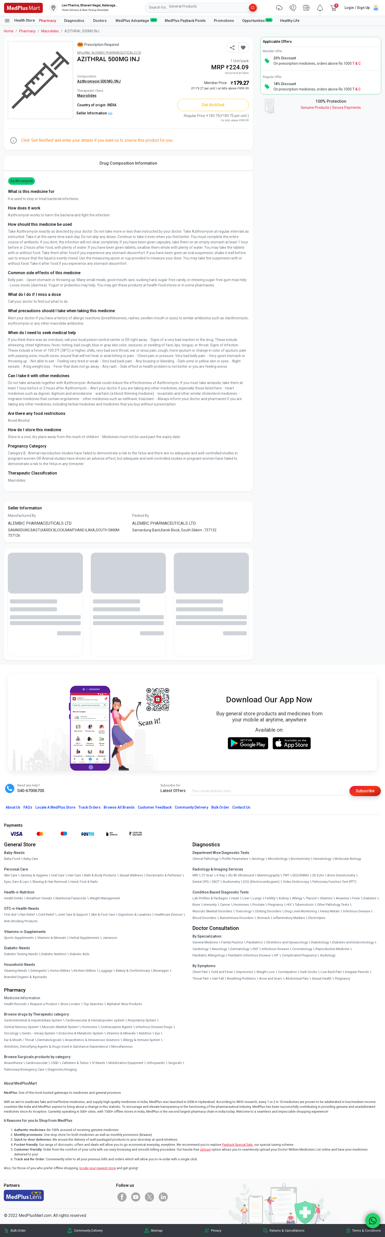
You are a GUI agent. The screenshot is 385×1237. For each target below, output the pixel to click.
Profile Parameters (235, 859)
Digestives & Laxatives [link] (134, 914)
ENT (255, 949)
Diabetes (369, 898)
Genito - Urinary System (38, 1033)
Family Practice (232, 942)
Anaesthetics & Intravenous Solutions (92, 1040)
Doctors (100, 21)
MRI (195, 875)
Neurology (219, 949)
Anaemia (342, 898)
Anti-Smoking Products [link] (21, 921)
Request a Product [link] (43, 1004)
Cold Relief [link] (46, 914)
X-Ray (220, 875)
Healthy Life (289, 21)
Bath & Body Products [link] (100, 875)
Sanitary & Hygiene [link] (34, 875)
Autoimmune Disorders (237, 918)
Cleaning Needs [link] (15, 970)
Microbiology (277, 859)
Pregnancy (275, 904)
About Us (13, 807)
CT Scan (207, 875)
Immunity (210, 904)
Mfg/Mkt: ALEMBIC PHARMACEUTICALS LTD (109, 53)
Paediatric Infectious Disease (249, 955)
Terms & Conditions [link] (366, 1230)
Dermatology (239, 949)
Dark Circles (308, 972)
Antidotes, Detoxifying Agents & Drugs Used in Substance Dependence (56, 1046)
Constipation (287, 972)
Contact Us (241, 807)
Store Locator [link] (70, 1004)
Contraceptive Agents (116, 1027)
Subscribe (365, 790)
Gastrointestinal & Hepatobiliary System (33, 1020)
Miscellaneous (122, 1046)
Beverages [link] (161, 970)
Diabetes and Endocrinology (353, 942)
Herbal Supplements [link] (84, 938)
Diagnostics (74, 21)
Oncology (11, 1033)
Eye (157, 1033)
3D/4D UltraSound (241, 875)
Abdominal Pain (297, 978)
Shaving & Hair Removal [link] (49, 882)
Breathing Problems (241, 978)
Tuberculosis (304, 904)
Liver (245, 898)
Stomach (263, 918)
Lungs (257, 898)
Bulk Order (220, 807)
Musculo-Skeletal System (60, 1027)
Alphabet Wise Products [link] (124, 1004)
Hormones (89, 1027)
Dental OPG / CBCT (206, 882)
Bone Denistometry (341, 875)
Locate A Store (55, 807)
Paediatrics (254, 942)
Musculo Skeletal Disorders (212, 911)
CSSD (55, 1063)
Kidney (284, 898)
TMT (286, 875)
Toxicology (244, 911)
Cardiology (201, 949)
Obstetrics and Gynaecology (287, 942)
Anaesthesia (13, 1063)
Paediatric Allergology (209, 955)
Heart (235, 898)
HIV (289, 904)
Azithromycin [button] (21, 181)
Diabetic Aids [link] (79, 954)
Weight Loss (265, 972)
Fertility (270, 898)
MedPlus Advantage (136, 20)
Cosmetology (302, 949)
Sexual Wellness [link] (131, 875)
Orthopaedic (156, 1063)
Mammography (268, 875)
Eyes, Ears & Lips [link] (16, 882)
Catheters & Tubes (75, 1063)
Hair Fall (218, 978)
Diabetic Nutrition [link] (53, 954)
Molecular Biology (348, 859)
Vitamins (326, 898)
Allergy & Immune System (141, 1040)
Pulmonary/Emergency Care (24, 1069)
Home (8, 31)
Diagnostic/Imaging (62, 1069)
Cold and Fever (222, 972)
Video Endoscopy (296, 882)
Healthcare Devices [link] (169, 914)
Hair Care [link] (74, 875)
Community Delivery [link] (88, 1230)
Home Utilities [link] (60, 970)
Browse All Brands (119, 807)
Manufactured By (22, 516)
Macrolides (50, 31)
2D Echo (318, 875)
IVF (276, 955)
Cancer (225, 904)
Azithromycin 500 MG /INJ (99, 81)
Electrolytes (316, 918)
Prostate (258, 904)
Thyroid (311, 898)
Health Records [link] (15, 1004)
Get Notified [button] (213, 104)
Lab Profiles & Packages (210, 898)
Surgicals (175, 1063)
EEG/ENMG (301, 875)
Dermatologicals (49, 1040)
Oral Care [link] (57, 875)
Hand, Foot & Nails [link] (84, 882)
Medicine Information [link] (22, 998)
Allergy (297, 898)
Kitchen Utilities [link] (85, 970)
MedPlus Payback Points (185, 21)
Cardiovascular (37, 1063)
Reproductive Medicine (332, 949)
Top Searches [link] (93, 1004)
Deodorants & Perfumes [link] (164, 875)
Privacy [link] (216, 1230)
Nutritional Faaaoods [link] (71, 898)
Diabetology (320, 942)
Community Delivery (191, 807)
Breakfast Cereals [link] (39, 898)
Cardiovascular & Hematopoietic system (95, 1020)
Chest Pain (200, 972)
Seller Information (94, 113)
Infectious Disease (356, 911)
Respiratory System (142, 1020)
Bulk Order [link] (18, 1230)
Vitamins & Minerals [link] (51, 938)
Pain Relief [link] (27, 914)
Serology (258, 859)
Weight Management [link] (105, 898)
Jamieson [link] (110, 938)
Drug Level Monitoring (301, 911)
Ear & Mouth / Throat (19, 1040)
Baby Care (30, 859)
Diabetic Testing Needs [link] (21, 954)
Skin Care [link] (10, 875)
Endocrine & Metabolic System (81, 1033)
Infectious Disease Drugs (154, 1027)
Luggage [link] (106, 970)
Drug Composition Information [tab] (128, 163)
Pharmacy (47, 21)
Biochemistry (300, 859)
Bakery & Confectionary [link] (133, 970)
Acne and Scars (270, 978)
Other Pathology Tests (333, 904)
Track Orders (89, 807)
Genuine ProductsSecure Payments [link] (331, 108)
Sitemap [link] (157, 1230)
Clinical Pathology (205, 859)
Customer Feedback (155, 807)
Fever (356, 898)
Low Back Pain (331, 972)
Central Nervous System (21, 1027)
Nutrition (145, 1033)
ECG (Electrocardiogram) (261, 882)
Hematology (322, 859)
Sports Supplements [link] (19, 938)
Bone (196, 904)
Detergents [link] (39, 970)
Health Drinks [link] (13, 898)
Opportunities (257, 20)
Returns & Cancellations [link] (287, 1230)
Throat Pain (201, 978)
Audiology (327, 955)
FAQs (27, 807)
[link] (23, 7)
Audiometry (231, 882)
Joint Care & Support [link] (73, 914)
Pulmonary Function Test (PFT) (334, 882)
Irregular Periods (357, 972)
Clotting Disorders (268, 911)
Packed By (140, 516)
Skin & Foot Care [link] (103, 914)
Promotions (224, 21)
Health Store (19, 21)
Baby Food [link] (12, 859)
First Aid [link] (10, 914)
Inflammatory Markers (289, 918)
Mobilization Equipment (125, 1063)
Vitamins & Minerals (121, 1033)
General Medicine (205, 942)
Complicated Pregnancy (299, 955)
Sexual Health (322, 978)
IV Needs (98, 1063)
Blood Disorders (204, 918)
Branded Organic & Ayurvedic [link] (25, 977)
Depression (244, 972)
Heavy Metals (330, 911)
